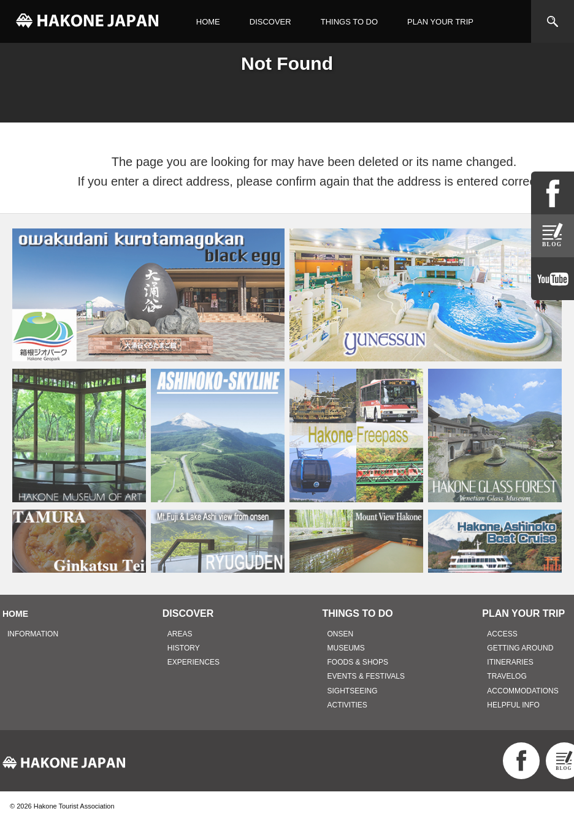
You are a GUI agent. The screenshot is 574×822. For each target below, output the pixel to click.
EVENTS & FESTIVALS (366, 676)
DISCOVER (270, 21)
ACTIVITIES (347, 705)
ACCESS (502, 634)
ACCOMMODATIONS (522, 691)
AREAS (180, 634)
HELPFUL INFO (513, 705)
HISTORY (183, 648)
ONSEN (340, 634)
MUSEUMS (346, 648)
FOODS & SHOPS (357, 662)
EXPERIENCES (193, 662)
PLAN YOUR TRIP (440, 21)
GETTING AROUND (520, 648)
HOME (208, 21)
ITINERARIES (510, 662)
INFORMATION (32, 634)
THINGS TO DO (349, 21)
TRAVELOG (506, 676)
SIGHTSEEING (352, 691)
